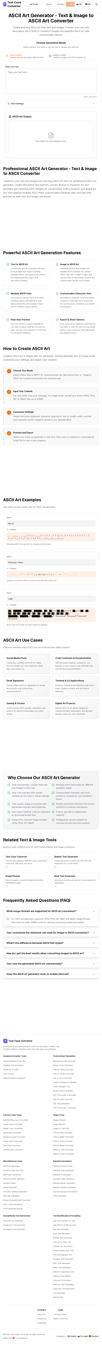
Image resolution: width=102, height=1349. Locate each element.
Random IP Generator (62, 1174)
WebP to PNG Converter (63, 1154)
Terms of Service (60, 1318)
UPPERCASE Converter (13, 1150)
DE (88, 4)
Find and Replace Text (62, 1255)
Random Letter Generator (64, 1179)
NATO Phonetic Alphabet (13, 1179)
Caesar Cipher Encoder (63, 1069)
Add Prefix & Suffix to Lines (64, 1225)
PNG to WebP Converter (63, 1145)
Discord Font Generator (13, 1221)
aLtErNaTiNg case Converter (15, 1120)
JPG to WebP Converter (63, 1137)
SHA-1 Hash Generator (13, 1204)
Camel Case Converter (13, 1124)
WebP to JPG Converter (63, 1150)
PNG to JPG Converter (63, 1141)
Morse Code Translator (63, 1091)
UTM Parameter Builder (13, 1208)
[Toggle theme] (96, 4)
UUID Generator (59, 1196)
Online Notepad (10, 1187)
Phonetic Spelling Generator (15, 1191)
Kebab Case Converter (13, 1128)
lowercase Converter (12, 1133)
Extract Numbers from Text (14, 1061)
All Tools (35, 4)
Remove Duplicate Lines (63, 1272)
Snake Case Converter (13, 1141)
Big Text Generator (61, 1229)
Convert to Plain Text (62, 1242)
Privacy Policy (60, 1314)
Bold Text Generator (61, 1233)
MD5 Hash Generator (12, 1174)
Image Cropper (59, 1120)
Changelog (41, 1323)
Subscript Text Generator (64, 1289)
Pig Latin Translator (11, 1196)
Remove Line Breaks (62, 1276)
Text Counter (8, 1074)
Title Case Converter (12, 1145)
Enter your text (12, 67)
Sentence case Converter (14, 1137)
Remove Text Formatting (63, 1284)
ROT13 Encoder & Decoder (64, 1095)
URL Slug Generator (61, 1103)
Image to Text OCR (61, 1128)
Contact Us (41, 1318)
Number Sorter (9, 1183)
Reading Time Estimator (13, 1065)
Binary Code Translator (63, 1065)
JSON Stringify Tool (61, 1086)
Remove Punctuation (62, 1280)
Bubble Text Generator (62, 1238)
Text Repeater (59, 1293)
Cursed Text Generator (63, 1246)
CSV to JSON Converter (63, 1074)
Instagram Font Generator (14, 1229)
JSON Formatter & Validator (65, 1082)
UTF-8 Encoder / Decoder (64, 1108)
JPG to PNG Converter (63, 1133)
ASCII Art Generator (11, 1166)
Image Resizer (59, 1124)
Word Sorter (58, 1297)
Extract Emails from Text (63, 1250)
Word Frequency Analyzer (14, 1078)
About (49, 4)
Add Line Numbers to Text (64, 1221)
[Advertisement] (51, 225)
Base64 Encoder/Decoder (64, 1061)
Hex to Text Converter (62, 1078)
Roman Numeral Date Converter (16, 1200)
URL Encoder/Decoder (63, 1099)
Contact (60, 4)
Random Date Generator (63, 1170)
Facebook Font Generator (14, 1225)
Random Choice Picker (63, 1166)
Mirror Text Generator (62, 1267)
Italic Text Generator (61, 1263)
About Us (42, 1314)
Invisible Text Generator (63, 1259)
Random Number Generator (64, 1187)
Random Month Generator (64, 1183)
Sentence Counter (11, 1069)
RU (79, 4)
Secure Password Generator (65, 1191)
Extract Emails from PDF (13, 1170)
